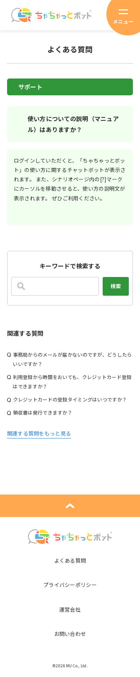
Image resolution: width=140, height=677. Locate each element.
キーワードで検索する (70, 265)
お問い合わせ (70, 633)
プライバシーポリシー (70, 584)
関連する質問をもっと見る (39, 433)
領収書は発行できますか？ (42, 412)
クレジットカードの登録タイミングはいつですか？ (70, 399)
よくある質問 (70, 560)
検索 (116, 286)
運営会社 (70, 609)
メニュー (123, 21)
